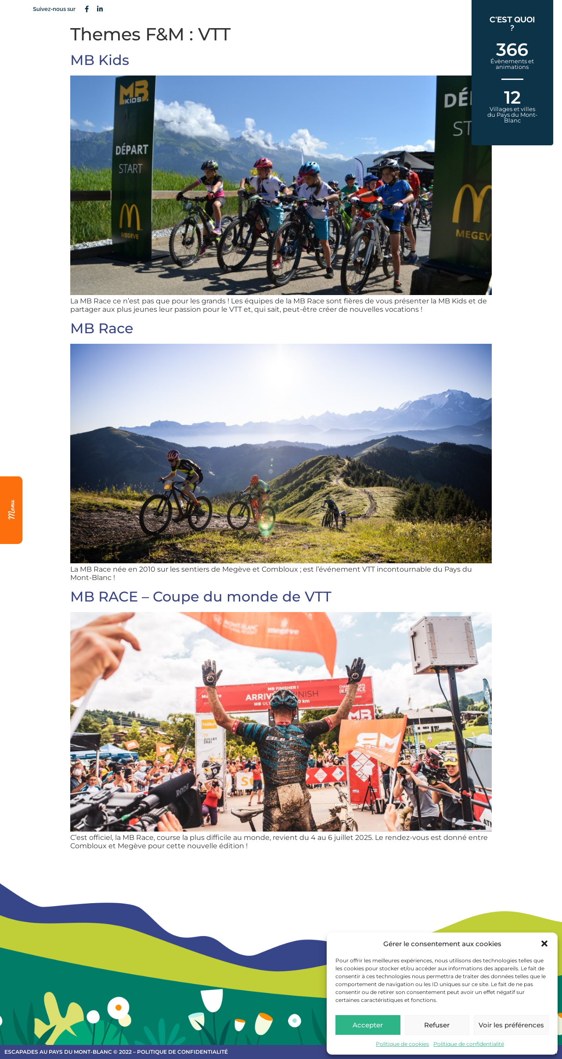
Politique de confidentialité (468, 1044)
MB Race (101, 328)
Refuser (437, 1025)
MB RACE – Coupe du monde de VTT (200, 596)
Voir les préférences (511, 1025)
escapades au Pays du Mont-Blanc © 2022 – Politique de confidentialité (116, 1051)
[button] (544, 943)
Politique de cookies (402, 1044)
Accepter (368, 1025)
